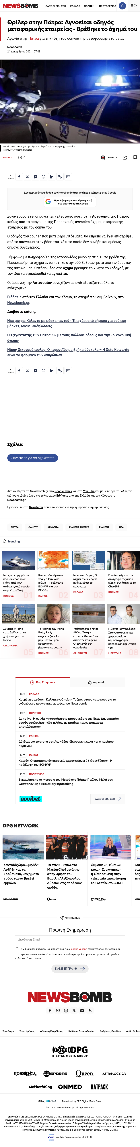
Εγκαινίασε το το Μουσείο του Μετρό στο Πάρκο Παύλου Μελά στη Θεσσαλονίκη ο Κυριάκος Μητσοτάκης (66, 782)
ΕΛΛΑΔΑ (75, 6)
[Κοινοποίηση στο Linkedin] (51, 176)
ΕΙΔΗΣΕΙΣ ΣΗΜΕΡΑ (79, 527)
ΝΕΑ (121, 527)
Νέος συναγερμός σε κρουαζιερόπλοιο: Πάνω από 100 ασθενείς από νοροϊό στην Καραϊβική (16, 582)
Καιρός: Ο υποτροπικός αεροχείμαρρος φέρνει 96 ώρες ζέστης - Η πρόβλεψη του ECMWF (65, 763)
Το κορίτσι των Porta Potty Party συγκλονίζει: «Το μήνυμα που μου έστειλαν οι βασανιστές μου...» (51, 638)
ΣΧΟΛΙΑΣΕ (109, 157)
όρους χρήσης (79, 948)
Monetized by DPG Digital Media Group (82, 1101)
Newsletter (36, 507)
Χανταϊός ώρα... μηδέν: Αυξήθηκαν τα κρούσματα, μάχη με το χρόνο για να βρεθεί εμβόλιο (21, 874)
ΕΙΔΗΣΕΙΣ (104, 527)
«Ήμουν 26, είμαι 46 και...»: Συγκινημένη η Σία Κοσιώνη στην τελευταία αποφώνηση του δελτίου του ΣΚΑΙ (108, 874)
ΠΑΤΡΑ (15, 527)
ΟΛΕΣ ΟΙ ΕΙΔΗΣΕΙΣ (55, 6)
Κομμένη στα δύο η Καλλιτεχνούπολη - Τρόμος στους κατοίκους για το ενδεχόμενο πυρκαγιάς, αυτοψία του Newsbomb (67, 701)
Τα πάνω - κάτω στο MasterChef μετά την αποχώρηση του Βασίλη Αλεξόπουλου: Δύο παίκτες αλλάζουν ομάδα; (64, 876)
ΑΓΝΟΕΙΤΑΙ (53, 527)
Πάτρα (33, 38)
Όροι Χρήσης (27, 1031)
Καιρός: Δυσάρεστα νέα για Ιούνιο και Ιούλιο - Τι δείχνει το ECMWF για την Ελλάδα (50, 582)
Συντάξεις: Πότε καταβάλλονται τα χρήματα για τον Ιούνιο (14, 634)
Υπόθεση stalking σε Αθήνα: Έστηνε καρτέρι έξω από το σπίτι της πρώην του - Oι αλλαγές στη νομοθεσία (86, 638)
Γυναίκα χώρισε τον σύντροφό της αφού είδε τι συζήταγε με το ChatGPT (122, 580)
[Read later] (135, 157)
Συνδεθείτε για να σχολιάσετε (32, 458)
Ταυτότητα (8, 1031)
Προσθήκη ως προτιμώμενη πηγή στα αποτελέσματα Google (68, 202)
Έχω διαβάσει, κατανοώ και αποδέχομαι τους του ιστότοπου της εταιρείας (70, 948)
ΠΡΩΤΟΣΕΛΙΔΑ (107, 6)
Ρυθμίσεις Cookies (110, 1031)
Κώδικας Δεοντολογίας (81, 1031)
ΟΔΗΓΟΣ (33, 527)
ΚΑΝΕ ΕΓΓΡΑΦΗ (70, 968)
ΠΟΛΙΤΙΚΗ (89, 6)
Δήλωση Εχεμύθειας (51, 1031)
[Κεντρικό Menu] (134, 5)
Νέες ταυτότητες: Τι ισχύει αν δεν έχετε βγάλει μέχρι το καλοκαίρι (85, 580)
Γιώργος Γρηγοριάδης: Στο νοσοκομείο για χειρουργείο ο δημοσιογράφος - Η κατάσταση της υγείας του (122, 638)
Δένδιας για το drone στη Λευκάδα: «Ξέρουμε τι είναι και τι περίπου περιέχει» (66, 743)
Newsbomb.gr (18, 303)
